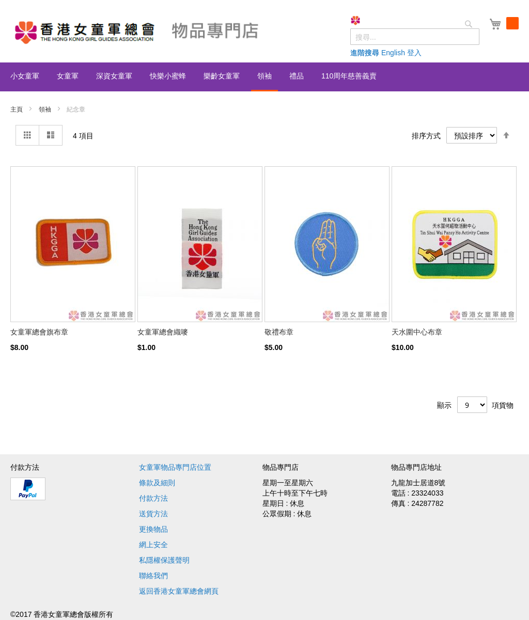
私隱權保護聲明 (164, 560)
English (393, 53)
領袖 (46, 109)
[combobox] (414, 36)
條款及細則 (157, 483)
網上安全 (153, 544)
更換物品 (153, 529)
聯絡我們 (153, 575)
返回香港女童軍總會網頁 (179, 591)
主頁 (17, 109)
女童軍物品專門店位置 (175, 467)
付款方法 (153, 498)
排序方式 (426, 135)
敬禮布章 (278, 332)
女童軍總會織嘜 (162, 332)
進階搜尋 (364, 53)
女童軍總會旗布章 (39, 332)
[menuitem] (24, 76)
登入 (414, 53)
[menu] (264, 76)
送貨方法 (153, 514)
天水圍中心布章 (417, 332)
